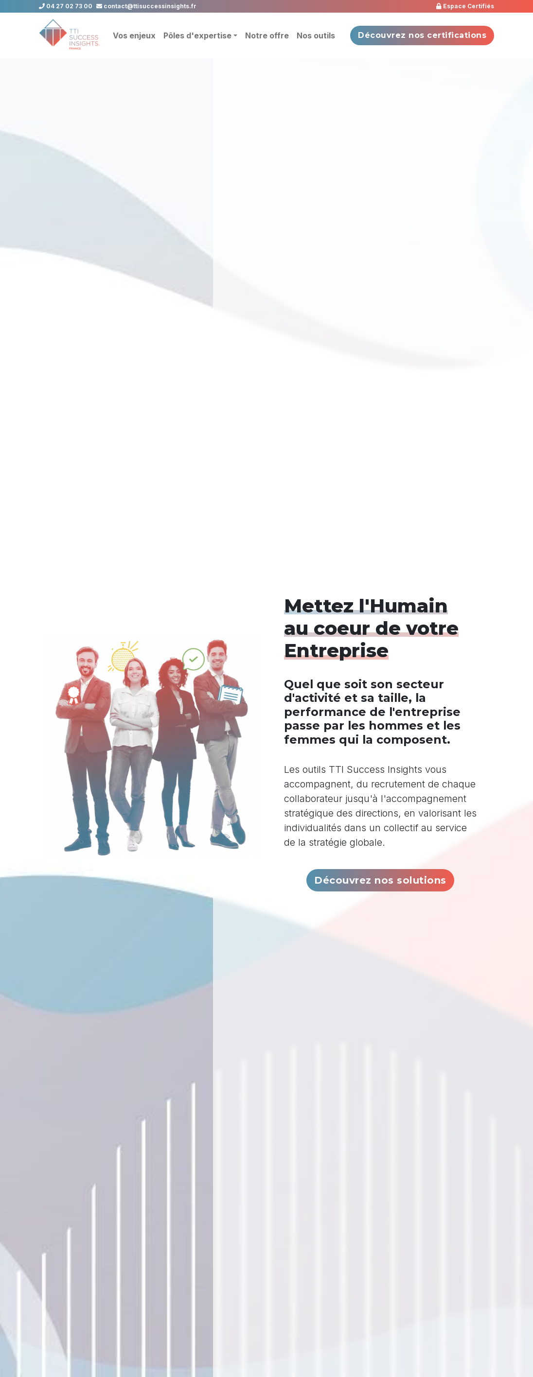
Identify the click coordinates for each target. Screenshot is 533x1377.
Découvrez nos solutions (380, 880)
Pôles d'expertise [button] (197, 35)
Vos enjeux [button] (134, 35)
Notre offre (267, 35)
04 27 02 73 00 (65, 6)
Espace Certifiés (465, 6)
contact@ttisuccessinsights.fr (146, 6)
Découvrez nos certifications (422, 35)
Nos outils (316, 35)
